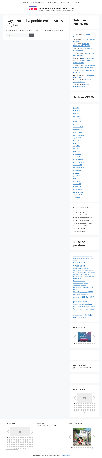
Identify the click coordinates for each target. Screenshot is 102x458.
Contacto (76, 2)
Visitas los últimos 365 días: (82, 223)
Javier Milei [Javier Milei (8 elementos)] (86, 283)
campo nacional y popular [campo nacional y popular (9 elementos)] (79, 258)
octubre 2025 (77, 132)
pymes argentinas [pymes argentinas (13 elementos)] (90, 306)
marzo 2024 (77, 184)
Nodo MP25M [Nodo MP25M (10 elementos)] (83, 292)
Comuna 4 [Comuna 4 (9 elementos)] (75, 260)
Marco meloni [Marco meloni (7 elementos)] (83, 285)
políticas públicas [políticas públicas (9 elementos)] (77, 297)
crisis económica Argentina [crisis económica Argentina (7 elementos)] (78, 270)
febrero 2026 (77, 121)
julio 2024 (76, 173)
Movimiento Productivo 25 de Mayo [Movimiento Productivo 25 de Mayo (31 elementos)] (83, 288)
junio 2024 (76, 176)
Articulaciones (65, 2)
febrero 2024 (77, 187)
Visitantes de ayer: (79, 215)
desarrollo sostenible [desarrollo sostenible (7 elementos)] (90, 272)
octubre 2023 (77, 195)
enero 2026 (76, 124)
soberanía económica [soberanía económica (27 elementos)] (80, 312)
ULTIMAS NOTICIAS (88, 58)
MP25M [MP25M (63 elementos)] (76, 291)
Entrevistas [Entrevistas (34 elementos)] (77, 279)
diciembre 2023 (78, 189)
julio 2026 (76, 108)
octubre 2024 (77, 165)
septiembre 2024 (78, 168)
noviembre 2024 (78, 162)
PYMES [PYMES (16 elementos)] (75, 306)
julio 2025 (76, 140)
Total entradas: (78, 228)
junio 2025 (76, 143)
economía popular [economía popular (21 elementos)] (78, 276)
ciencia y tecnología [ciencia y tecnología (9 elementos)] (90, 258)
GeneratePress (67, 449)
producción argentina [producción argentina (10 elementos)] (78, 299)
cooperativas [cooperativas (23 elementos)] (77, 268)
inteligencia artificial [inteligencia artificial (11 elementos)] (78, 283)
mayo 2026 (76, 113)
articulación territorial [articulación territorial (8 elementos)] (84, 256)
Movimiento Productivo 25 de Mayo (56, 8)
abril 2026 (76, 116)
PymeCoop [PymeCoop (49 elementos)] (87, 304)
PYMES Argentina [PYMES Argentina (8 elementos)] (81, 306)
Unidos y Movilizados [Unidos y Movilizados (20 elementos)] (79, 317)
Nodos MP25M (53, 2)
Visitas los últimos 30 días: (81, 220)
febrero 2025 (77, 154)
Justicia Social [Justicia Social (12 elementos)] (76, 285)
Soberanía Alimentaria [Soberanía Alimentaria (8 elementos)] (89, 309)
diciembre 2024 (78, 159)
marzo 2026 (77, 119)
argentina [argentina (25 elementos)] (76, 256)
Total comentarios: (79, 231)
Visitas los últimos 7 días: (81, 218)
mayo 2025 (76, 146)
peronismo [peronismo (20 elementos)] (76, 294)
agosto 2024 (77, 170)
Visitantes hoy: (78, 212)
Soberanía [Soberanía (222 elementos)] (78, 309)
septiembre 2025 (78, 135)
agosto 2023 (77, 197)
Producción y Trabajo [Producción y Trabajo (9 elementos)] (78, 304)
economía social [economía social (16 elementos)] (89, 276)
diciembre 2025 (78, 127)
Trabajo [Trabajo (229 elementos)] (88, 314)
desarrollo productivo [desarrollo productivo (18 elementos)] (79, 272)
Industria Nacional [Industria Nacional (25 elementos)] (79, 281)
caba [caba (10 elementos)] (91, 256)
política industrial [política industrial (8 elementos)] (84, 294)
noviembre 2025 (78, 130)
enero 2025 (76, 157)
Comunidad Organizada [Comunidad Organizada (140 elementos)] (79, 264)
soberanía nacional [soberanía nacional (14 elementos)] (78, 315)
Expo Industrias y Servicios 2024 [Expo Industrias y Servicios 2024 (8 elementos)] (88, 279)
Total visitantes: (78, 226)
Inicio (26, 2)
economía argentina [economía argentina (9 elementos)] (77, 274)
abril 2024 (76, 181)
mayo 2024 (76, 178)
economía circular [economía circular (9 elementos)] (87, 274)
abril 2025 (76, 149)
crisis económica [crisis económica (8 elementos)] (85, 268)
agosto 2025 (77, 138)
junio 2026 (76, 111)
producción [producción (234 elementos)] (88, 296)
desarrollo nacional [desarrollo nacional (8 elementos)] (89, 270)
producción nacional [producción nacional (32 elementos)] (80, 302)
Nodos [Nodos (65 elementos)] (90, 291)
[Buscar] (31, 35)
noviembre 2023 (78, 192)
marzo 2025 (77, 151)
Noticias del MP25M (38, 2)
